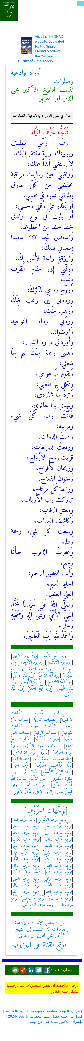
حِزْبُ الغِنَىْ (21, 766)
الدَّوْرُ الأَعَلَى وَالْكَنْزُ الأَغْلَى (33, 792)
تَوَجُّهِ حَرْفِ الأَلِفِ (53, 820)
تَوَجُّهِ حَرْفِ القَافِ (58, 839)
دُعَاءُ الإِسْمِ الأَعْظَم (57, 772)
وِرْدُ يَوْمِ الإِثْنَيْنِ (24, 656)
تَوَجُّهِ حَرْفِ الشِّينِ (58, 853)
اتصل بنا (76, 1016)
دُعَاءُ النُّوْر (41, 759)
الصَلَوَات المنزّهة (43, 726)
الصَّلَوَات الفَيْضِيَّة (50, 713)
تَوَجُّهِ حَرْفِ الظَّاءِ (58, 885)
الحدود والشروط (17, 1011)
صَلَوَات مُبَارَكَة (47, 739)
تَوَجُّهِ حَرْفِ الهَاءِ (23, 820)
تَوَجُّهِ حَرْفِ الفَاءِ (25, 892)
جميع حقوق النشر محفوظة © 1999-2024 (38, 1016)
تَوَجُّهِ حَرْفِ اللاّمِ (58, 859)
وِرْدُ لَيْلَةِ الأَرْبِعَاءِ (32, 682)
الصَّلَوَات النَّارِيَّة (44, 720)
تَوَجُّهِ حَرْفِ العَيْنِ (58, 826)
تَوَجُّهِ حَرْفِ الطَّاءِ (58, 866)
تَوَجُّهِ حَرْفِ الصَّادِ (26, 872)
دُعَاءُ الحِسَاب (62, 759)
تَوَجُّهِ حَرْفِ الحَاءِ (25, 826)
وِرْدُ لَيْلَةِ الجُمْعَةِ (40, 689)
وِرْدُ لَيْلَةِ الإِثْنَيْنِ (23, 676)
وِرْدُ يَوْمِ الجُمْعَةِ (40, 669)
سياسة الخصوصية (44, 1011)
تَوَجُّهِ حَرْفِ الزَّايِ (58, 879)
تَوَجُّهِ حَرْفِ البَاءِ (60, 898)
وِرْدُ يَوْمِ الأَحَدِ (54, 656)
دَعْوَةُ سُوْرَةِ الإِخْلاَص (30, 752)
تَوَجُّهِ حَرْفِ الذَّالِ (25, 885)
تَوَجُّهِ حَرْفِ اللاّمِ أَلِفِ (37, 905)
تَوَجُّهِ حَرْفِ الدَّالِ (25, 866)
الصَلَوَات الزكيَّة (46, 733)
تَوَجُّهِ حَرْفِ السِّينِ (25, 879)
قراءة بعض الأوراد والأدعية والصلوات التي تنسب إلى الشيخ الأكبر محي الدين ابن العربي (42, 929)
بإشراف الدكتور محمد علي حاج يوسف (54, 1022)
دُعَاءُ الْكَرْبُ (21, 759)
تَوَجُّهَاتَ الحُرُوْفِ (45, 811)
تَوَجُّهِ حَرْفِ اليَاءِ (25, 853)
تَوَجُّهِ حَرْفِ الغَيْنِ (58, 833)
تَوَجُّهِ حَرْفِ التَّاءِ (59, 872)
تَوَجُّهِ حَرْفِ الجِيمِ (25, 846)
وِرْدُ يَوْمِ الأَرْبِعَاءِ (32, 662)
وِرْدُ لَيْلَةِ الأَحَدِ (49, 676)
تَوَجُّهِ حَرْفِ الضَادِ (58, 846)
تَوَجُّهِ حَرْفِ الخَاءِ (25, 833)
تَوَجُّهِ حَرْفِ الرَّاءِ (25, 859)
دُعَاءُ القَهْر (29, 772)
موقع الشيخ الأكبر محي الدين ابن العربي (9, 10)
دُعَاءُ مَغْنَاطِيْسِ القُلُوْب (54, 766)
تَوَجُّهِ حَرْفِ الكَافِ (26, 839)
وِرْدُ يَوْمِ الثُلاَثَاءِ (60, 662)
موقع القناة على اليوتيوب (39, 945)
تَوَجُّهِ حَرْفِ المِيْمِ (33, 898)
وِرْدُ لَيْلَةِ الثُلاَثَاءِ (60, 682)
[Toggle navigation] (80, 3)
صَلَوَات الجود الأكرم (41, 746)
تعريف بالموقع (70, 1011)
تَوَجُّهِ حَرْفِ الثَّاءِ (58, 892)
